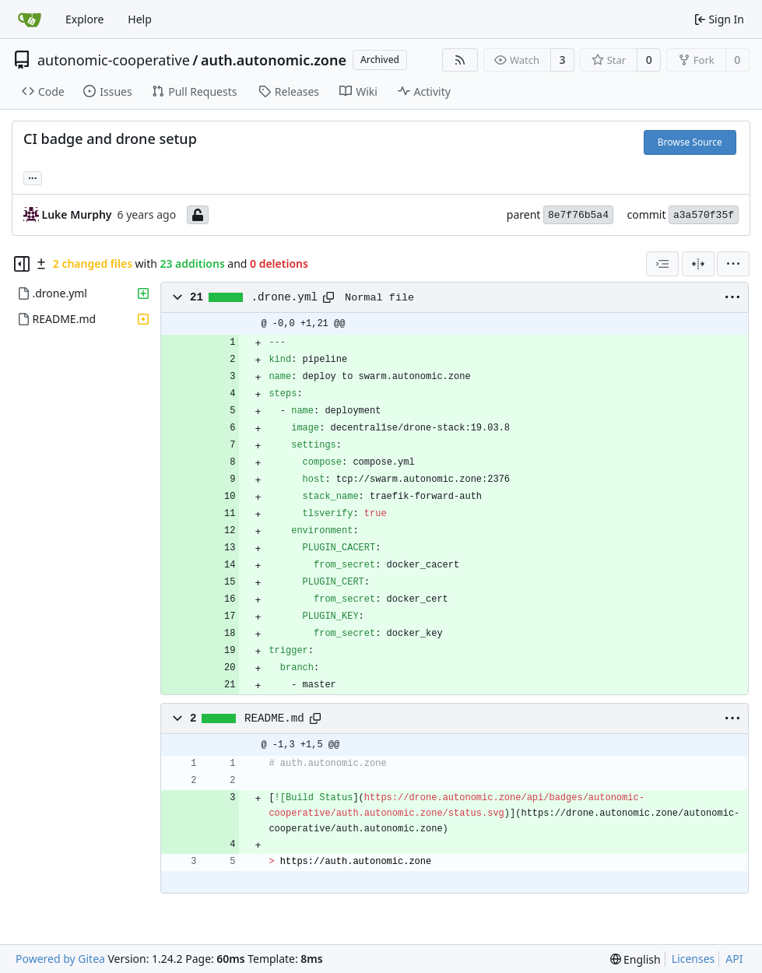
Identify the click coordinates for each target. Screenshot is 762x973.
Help (140, 19)
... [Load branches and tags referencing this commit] (32, 176)
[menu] (733, 263)
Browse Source (690, 142)
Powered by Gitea (60, 958)
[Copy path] (328, 297)
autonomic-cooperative (113, 60)
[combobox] (662, 263)
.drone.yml (284, 297)
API (734, 958)
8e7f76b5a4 (578, 215)
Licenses (693, 958)
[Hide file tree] (22, 264)
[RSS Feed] (460, 60)
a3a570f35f (703, 215)
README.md (274, 718)
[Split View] (698, 263)
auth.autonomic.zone (273, 60)
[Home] (29, 19)
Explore (84, 19)
